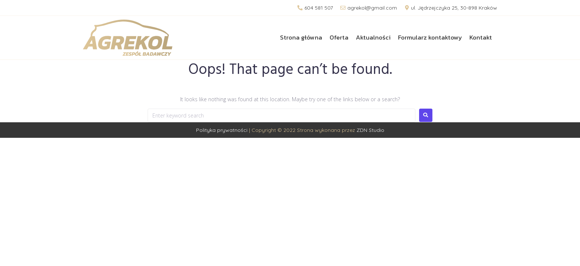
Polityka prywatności (221, 130)
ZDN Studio (370, 130)
